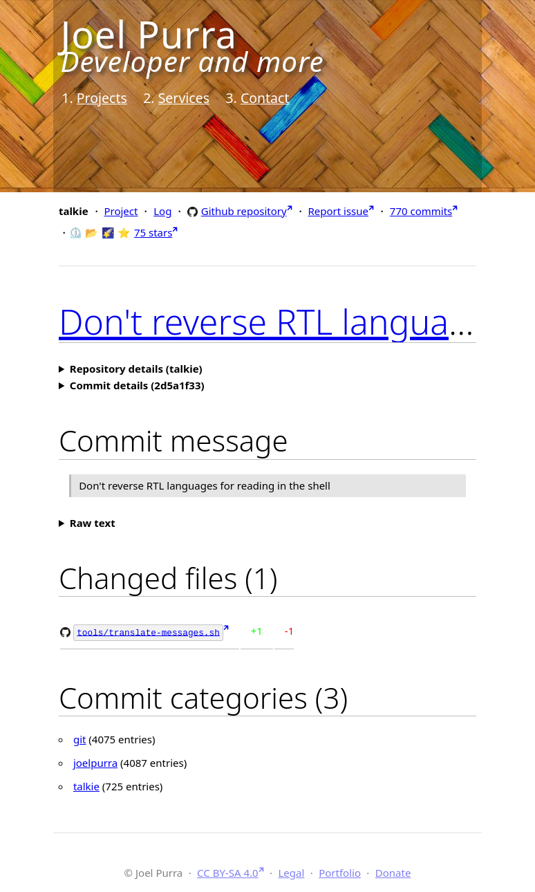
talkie (86, 785)
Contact (265, 98)
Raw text (92, 523)
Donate (393, 871)
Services (183, 98)
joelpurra (95, 762)
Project (121, 211)
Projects (102, 98)
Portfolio (340, 871)
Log (162, 211)
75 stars (153, 232)
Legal (291, 871)
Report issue (338, 211)
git (79, 738)
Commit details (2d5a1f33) (137, 385)
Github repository (244, 210)
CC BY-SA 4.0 (228, 871)
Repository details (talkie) (136, 368)
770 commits (421, 211)
